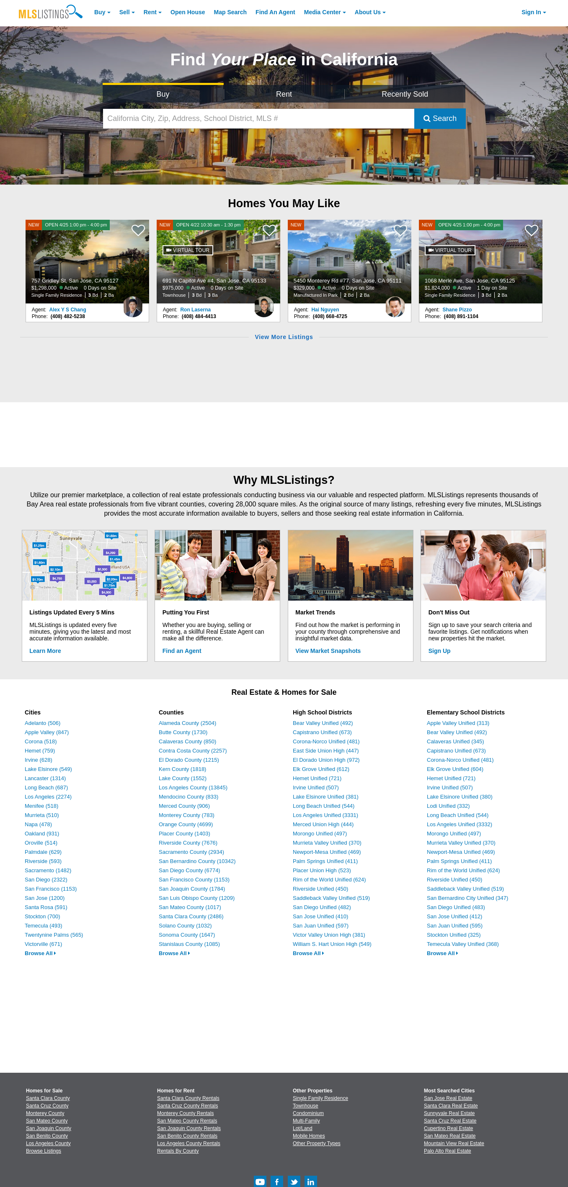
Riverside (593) (43, 861)
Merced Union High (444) (323, 824)
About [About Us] (368, 12)
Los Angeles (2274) (48, 797)
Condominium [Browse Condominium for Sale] (308, 1113)
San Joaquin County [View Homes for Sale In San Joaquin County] (48, 1128)
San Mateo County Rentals (187, 1121)
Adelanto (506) (42, 723)
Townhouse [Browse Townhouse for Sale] (305, 1106)
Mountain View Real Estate (454, 1143)
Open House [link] (187, 12)
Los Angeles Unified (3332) (459, 824)
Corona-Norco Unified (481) (326, 741)
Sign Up (440, 650)
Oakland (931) (42, 833)
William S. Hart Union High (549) (332, 944)
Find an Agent (182, 650)
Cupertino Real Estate (448, 1128)
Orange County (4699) (186, 824)
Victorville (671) (43, 944)
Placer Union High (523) (322, 870)
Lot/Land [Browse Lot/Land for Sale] (302, 1128)
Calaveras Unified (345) (455, 741)
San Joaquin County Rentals (189, 1128)
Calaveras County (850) (187, 741)
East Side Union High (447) (326, 751)
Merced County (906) (184, 806)
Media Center (322, 12)
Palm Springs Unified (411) (325, 861)
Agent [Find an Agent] (275, 12)
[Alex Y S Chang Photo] (132, 303)
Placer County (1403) (184, 833)
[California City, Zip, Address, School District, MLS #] (259, 118)
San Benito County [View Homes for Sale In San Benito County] (47, 1136)
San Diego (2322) (46, 879)
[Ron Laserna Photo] (263, 303)
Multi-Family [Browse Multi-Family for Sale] (306, 1121)
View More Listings (284, 337)
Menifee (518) (41, 806)
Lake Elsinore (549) (48, 769)
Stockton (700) (42, 916)
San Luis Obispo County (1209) (197, 898)
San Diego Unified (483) (456, 907)
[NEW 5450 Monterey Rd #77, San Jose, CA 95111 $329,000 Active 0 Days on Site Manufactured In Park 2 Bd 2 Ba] (350, 261)
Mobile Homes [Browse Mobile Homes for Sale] (309, 1136)
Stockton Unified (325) (454, 935)
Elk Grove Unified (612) (321, 769)
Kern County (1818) (182, 769)
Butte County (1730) (183, 732)
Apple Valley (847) (47, 732)
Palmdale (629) (43, 852)
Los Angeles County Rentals (188, 1143)
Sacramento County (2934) (191, 852)
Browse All (40, 953)
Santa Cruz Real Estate (450, 1121)
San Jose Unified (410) (320, 916)
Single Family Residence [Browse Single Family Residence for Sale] (320, 1098)
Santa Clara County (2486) (191, 916)
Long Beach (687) (46, 787)
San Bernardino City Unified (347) (467, 898)
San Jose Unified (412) (454, 916)
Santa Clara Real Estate (451, 1106)
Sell (124, 12)
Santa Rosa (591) (46, 907)
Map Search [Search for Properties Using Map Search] (230, 12)
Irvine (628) (38, 760)
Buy (99, 12)
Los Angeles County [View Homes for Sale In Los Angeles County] (48, 1143)
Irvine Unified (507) (316, 787)
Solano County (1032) (185, 925)
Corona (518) (41, 741)
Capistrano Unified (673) (322, 732)
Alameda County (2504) (187, 723)
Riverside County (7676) (188, 843)
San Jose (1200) (45, 898)
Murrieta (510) (42, 815)
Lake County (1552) (183, 778)
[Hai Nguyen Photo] (395, 303)
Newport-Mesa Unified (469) (327, 852)
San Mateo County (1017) (190, 907)
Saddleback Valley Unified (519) (331, 898)
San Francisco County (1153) (194, 879)
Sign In (531, 12)
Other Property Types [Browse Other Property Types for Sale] (317, 1143)
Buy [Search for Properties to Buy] (163, 94)
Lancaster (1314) (45, 778)
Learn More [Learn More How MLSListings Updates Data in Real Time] (45, 650)
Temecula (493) (43, 925)
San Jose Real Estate (448, 1098)
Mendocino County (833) (188, 797)
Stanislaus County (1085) (189, 944)
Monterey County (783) (186, 815)
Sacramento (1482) (48, 870)
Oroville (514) (41, 843)
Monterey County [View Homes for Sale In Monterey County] (45, 1113)
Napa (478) (38, 824)
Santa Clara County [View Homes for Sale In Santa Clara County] (48, 1098)
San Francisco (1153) (51, 889)
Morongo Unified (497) (320, 833)
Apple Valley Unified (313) (458, 723)
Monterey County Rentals (185, 1113)
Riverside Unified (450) (320, 889)
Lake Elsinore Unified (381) (326, 797)
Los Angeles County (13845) (193, 787)
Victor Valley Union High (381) (329, 935)
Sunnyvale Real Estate (449, 1113)
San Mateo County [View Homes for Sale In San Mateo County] (46, 1121)
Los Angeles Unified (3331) (325, 815)
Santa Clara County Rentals (188, 1098)
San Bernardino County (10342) (197, 861)
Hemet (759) (40, 751)
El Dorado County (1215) (189, 760)
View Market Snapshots (328, 650)
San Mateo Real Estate (449, 1136)
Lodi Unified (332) (448, 806)
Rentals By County (178, 1151)
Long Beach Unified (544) (323, 806)
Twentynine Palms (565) (54, 935)
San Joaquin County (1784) (192, 889)
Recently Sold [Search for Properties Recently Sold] (405, 94)
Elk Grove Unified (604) (455, 769)
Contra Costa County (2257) (193, 751)
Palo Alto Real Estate (447, 1151)
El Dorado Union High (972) (326, 760)
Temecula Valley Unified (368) (463, 944)
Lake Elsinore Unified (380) (460, 797)
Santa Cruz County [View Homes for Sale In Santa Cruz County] (47, 1106)
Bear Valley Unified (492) (323, 723)
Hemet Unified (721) (317, 778)
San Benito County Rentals (187, 1136)
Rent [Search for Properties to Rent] (284, 94)
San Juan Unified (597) (321, 925)
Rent (150, 12)
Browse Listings (43, 1151)
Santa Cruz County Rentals (187, 1106)
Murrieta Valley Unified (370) (327, 843)
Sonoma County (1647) (187, 935)
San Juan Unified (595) (455, 925)
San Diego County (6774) (189, 870)
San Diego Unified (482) (322, 907)
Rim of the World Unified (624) (329, 879)
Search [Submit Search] (440, 118)
